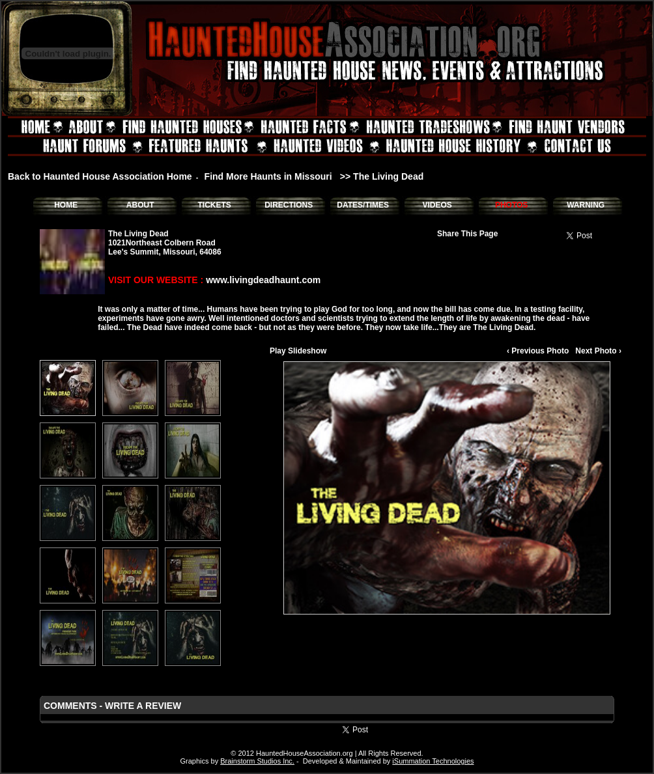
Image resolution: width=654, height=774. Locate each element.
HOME (66, 205)
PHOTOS (511, 205)
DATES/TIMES (363, 205)
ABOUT (140, 205)
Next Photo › (598, 350)
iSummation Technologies (433, 761)
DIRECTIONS (288, 205)
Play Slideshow (298, 350)
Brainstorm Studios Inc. (257, 761)
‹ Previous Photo (538, 350)
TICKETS (214, 205)
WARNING (585, 205)
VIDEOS (436, 205)
